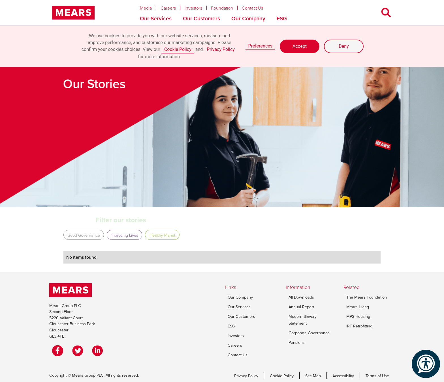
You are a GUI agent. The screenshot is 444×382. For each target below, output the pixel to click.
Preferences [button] (260, 46)
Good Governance (83, 235)
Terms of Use (377, 376)
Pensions (297, 342)
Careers (168, 8)
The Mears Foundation (366, 297)
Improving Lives (124, 235)
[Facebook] (59, 350)
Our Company (248, 18)
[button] (150, 6)
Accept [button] (300, 46)
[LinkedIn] (99, 350)
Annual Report (301, 307)
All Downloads (301, 297)
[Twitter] (79, 350)
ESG (282, 18)
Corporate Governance (309, 333)
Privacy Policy (221, 49)
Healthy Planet (162, 235)
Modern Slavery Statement (303, 319)
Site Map (313, 376)
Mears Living (357, 307)
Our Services (156, 18)
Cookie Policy (177, 49)
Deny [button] (344, 46)
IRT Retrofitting (359, 326)
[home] (73, 13)
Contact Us (252, 8)
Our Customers (201, 18)
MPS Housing (358, 316)
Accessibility (343, 376)
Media (146, 8)
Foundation (222, 8)
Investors (193, 8)
